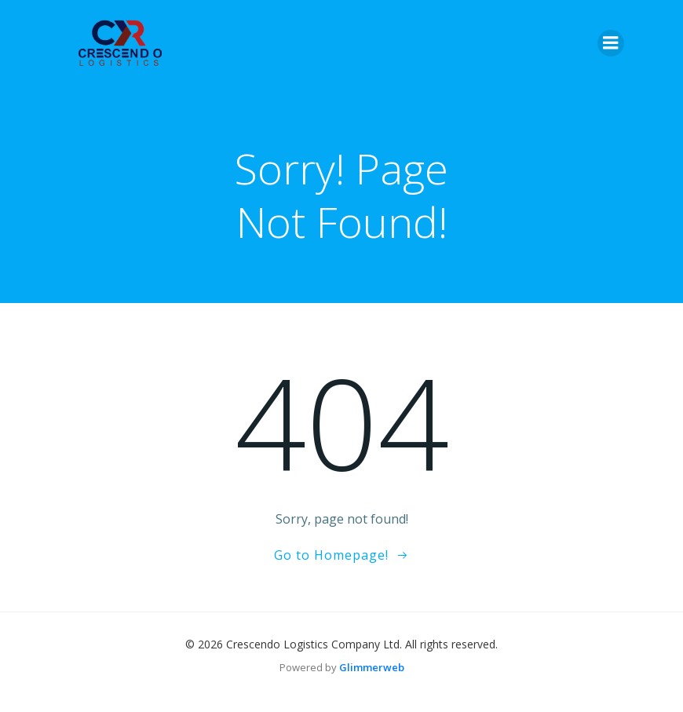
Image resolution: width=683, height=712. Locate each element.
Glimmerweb (371, 667)
